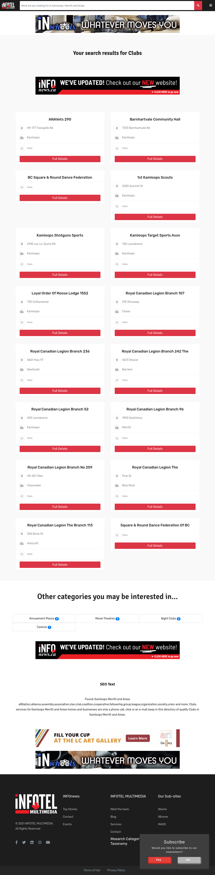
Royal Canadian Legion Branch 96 (155, 409)
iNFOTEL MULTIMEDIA (39, 823)
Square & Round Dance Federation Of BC (155, 525)
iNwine (162, 809)
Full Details (59, 159)
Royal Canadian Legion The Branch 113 (60, 525)
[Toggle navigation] (213, 5)
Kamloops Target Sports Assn (155, 235)
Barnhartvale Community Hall (155, 119)
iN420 (162, 824)
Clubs (29, 148)
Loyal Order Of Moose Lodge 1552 (60, 293)
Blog (113, 816)
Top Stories (70, 809)
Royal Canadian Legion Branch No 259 (60, 467)
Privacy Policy (116, 870)
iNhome (163, 816)
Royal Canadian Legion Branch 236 (60, 351)
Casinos (42, 627)
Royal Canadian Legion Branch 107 (155, 293)
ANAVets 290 (60, 119)
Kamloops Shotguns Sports (60, 235)
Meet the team (120, 809)
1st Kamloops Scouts (155, 177)
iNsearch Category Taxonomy (126, 841)
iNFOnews (71, 796)
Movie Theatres (105, 618)
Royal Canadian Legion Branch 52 (60, 409)
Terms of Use (92, 870)
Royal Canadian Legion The (155, 467)
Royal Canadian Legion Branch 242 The (155, 351)
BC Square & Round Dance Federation (60, 177)
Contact (68, 816)
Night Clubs (168, 618)
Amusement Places (41, 618)
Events (67, 824)
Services (116, 824)
